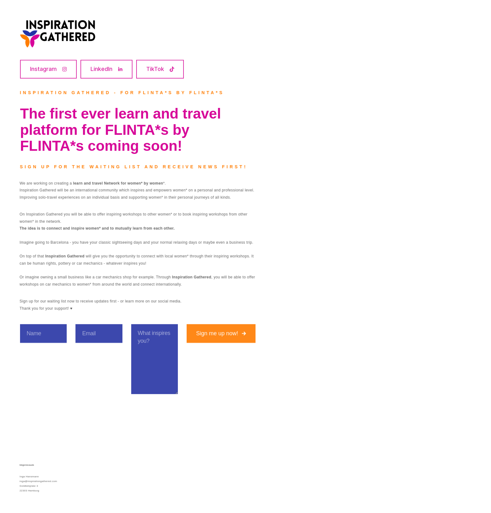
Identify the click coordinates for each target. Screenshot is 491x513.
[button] (48, 69)
